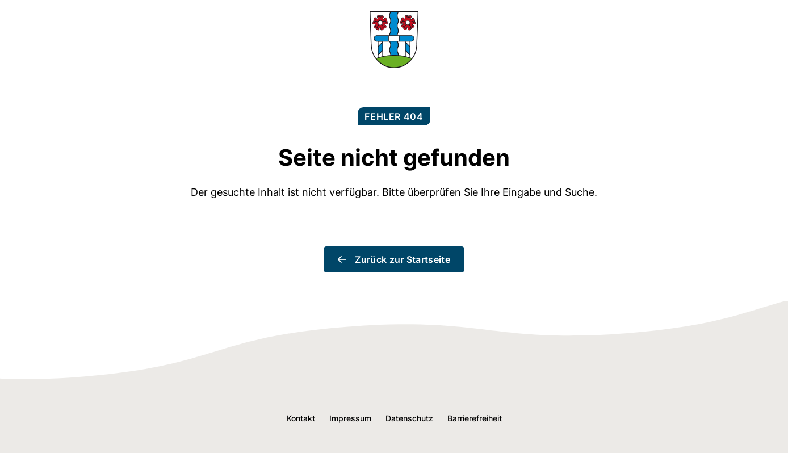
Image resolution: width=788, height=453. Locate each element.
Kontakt (301, 418)
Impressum (350, 418)
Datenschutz (409, 418)
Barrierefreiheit (474, 418)
